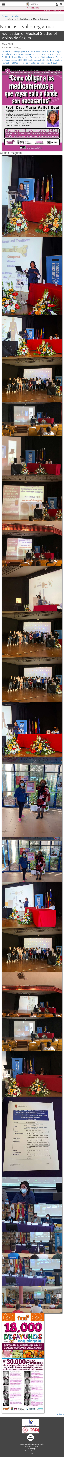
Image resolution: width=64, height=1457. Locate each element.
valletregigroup (33, 8)
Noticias (15, 16)
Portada (5, 16)
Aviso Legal (32, 1449)
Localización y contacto (32, 1446)
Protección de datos (32, 1451)
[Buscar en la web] (61, 4)
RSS (32, 1453)
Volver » (60, 1414)
